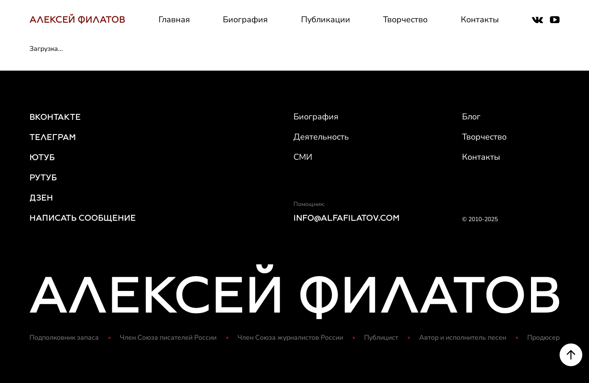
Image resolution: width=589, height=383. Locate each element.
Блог (471, 116)
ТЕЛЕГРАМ (52, 137)
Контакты (480, 19)
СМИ (302, 157)
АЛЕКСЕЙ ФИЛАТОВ (77, 19)
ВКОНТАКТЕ (55, 117)
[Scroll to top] (571, 355)
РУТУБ (43, 177)
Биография (245, 19)
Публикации (325, 19)
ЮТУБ (42, 157)
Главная (174, 19)
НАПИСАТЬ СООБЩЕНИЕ (82, 218)
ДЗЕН (41, 198)
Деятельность (321, 137)
